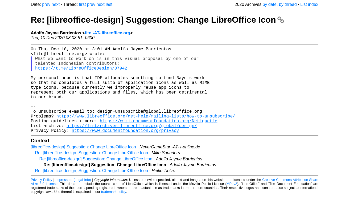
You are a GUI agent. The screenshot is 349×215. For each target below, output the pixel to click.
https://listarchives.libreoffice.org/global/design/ (132, 144)
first (82, 4)
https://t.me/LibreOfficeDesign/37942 (81, 73)
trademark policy (113, 211)
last (109, 4)
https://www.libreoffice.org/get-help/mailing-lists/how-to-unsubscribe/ (145, 132)
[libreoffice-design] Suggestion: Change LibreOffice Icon (83, 166)
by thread (288, 4)
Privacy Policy (41, 199)
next (56, 4)
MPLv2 (232, 203)
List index (309, 4)
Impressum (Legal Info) (73, 199)
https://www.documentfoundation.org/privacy (125, 149)
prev (46, 4)
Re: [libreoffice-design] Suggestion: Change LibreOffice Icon (157, 20)
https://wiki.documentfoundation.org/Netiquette (158, 138)
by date (269, 4)
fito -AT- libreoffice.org (107, 33)
